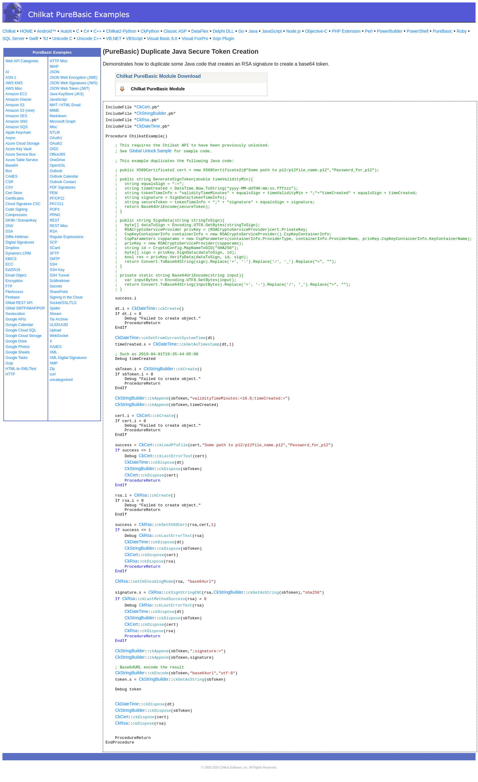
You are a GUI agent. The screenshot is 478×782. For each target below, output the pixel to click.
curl (53, 374)
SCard (55, 248)
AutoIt (66, 31)
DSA (9, 231)
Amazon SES (16, 116)
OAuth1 (56, 138)
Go (241, 31)
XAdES (56, 347)
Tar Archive (59, 319)
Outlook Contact (63, 182)
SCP (53, 242)
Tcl (45, 38)
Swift (33, 38)
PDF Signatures (63, 187)
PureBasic (442, 31)
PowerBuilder (389, 31)
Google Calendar (19, 325)
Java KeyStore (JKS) (67, 94)
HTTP (10, 374)
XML (53, 352)
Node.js (293, 31)
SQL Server (13, 38)
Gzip (9, 363)
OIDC (54, 149)
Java (252, 31)
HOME (26, 31)
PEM (54, 193)
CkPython (150, 31)
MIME (54, 110)
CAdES (11, 176)
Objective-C (316, 31)
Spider (55, 308)
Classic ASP (175, 31)
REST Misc (59, 226)
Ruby (462, 31)
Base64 (11, 165)
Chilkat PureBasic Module (158, 88)
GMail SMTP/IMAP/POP (25, 308)
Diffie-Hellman (16, 237)
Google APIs (15, 319)
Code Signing (16, 209)
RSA (53, 231)
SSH (53, 264)
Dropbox (12, 248)
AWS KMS (14, 83)
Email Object (15, 275)
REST (54, 220)
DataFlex (199, 31)
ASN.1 (10, 77)
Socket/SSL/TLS (63, 303)
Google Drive (16, 341)
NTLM (55, 132)
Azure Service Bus (20, 154)
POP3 (54, 209)
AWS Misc (13, 88)
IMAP (54, 66)
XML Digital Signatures (68, 358)
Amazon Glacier (18, 99)
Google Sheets (17, 352)
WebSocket (59, 336)
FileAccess (14, 292)
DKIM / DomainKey (21, 220)
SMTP (55, 259)
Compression (16, 215)
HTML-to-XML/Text (20, 369)
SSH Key (57, 270)
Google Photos (17, 347)
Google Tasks (16, 358)
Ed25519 (12, 270)
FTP (9, 286)
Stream (56, 314)
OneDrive (57, 160)
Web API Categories (21, 61)
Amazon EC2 (16, 94)
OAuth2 (56, 143)
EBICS (10, 259)
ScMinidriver (60, 281)
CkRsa (142, 119)
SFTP (54, 253)
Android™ (46, 31)
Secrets (56, 286)
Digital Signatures (19, 242)
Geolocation (15, 314)
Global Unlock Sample (150, 150)
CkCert (143, 106)
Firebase (12, 297)
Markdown (58, 116)
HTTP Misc (59, 61)
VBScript (134, 38)
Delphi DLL (223, 31)
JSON (54, 72)
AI (7, 72)
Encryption (14, 281)
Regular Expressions (67, 237)
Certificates (14, 198)
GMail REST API (18, 303)
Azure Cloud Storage (22, 143)
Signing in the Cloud (66, 297)
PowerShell (418, 31)
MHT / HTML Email (65, 105)
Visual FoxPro (195, 38)
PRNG (55, 215)
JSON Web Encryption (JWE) (73, 77)
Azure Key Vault (18, 149)
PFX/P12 (57, 198)
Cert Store (13, 193)
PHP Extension (346, 31)
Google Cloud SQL (20, 330)
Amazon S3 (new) (19, 110)
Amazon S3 (14, 105)
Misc (53, 127)
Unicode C (62, 38)
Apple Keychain (18, 132)
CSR (9, 182)
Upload (55, 330)
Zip (52, 369)
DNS (9, 226)
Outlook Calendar (64, 176)
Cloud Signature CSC (23, 204)
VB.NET (114, 38)
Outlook (56, 171)
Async (10, 138)
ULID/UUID (59, 325)
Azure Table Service (21, 160)
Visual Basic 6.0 (162, 38)
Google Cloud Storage (23, 336)
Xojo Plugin (223, 38)
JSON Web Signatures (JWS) (74, 83)
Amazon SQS (16, 127)
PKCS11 (57, 204)
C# (86, 31)
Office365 (57, 154)
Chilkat (9, 31)
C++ (98, 31)
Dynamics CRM (18, 253)
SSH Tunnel (59, 275)
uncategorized (61, 380)
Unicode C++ (89, 38)
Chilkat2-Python (121, 31)
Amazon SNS (16, 121)
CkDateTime (148, 126)
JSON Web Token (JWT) (70, 88)
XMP (54, 363)
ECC (9, 264)
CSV (9, 187)
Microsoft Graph (63, 121)
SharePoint (59, 292)
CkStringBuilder (151, 113)
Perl (368, 31)
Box (8, 171)
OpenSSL (58, 165)
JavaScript (272, 31)
